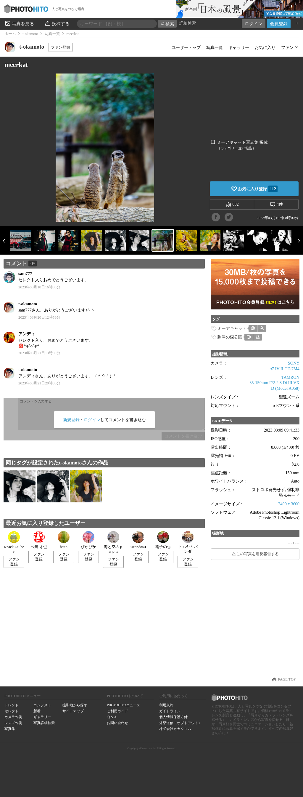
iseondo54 (138, 540)
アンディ (28, 333)
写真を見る (19, 23)
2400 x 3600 (288, 503)
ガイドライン (169, 711)
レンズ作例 (13, 723)
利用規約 (166, 705)
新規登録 (71, 419)
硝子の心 (163, 540)
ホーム (10, 34)
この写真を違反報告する (257, 554)
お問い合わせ (117, 723)
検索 (167, 23)
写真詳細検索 (44, 723)
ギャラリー (238, 47)
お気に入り (265, 47)
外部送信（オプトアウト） (180, 723)
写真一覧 (52, 34)
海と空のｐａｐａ (113, 542)
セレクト (11, 711)
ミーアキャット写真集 (237, 142)
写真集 (9, 729)
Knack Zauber (14, 542)
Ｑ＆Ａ (112, 717)
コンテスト (42, 705)
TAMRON (290, 377)
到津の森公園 (229, 337)
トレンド (11, 705)
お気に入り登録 (258, 189)
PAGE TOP (287, 679)
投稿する (57, 23)
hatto (64, 540)
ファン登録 (60, 47)
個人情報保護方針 (173, 717)
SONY (293, 363)
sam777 (25, 273)
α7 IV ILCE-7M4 (284, 368)
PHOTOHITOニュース (123, 705)
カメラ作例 (13, 717)
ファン (287, 47)
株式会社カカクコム (175, 729)
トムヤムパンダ (188, 542)
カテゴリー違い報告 (236, 148)
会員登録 (279, 23)
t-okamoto (30, 34)
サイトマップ (73, 711)
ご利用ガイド (117, 711)
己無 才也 (38, 540)
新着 (37, 711)
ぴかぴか (88, 540)
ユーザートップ (186, 47)
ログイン (253, 23)
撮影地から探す (74, 705)
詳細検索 (187, 23)
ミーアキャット (231, 328)
